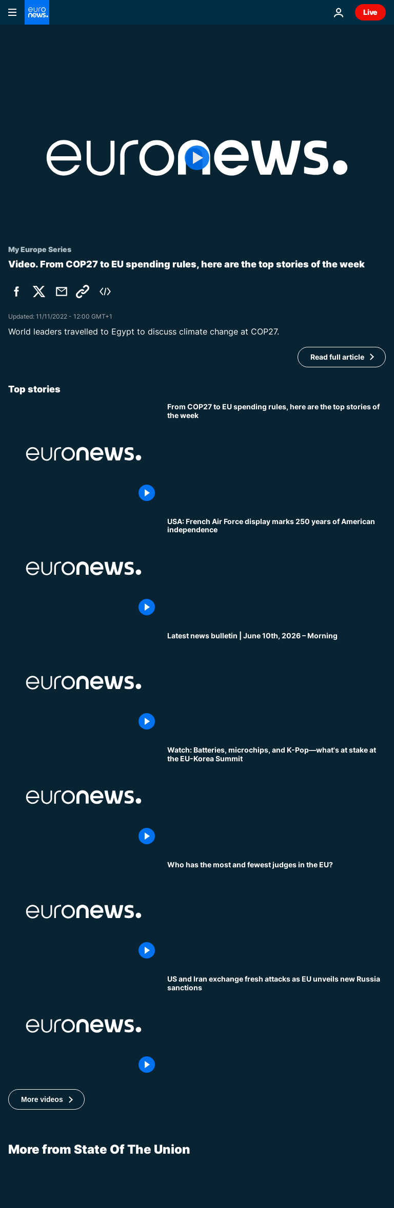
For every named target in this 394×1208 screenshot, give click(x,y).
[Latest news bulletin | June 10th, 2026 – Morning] (276, 683)
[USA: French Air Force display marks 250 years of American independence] (276, 568)
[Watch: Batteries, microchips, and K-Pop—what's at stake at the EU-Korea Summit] (276, 797)
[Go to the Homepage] (37, 12)
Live (370, 12)
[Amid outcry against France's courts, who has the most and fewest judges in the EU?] (276, 912)
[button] (46, 1099)
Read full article (337, 356)
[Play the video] (197, 158)
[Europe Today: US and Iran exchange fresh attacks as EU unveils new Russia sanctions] (276, 1026)
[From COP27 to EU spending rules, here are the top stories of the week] (276, 454)
